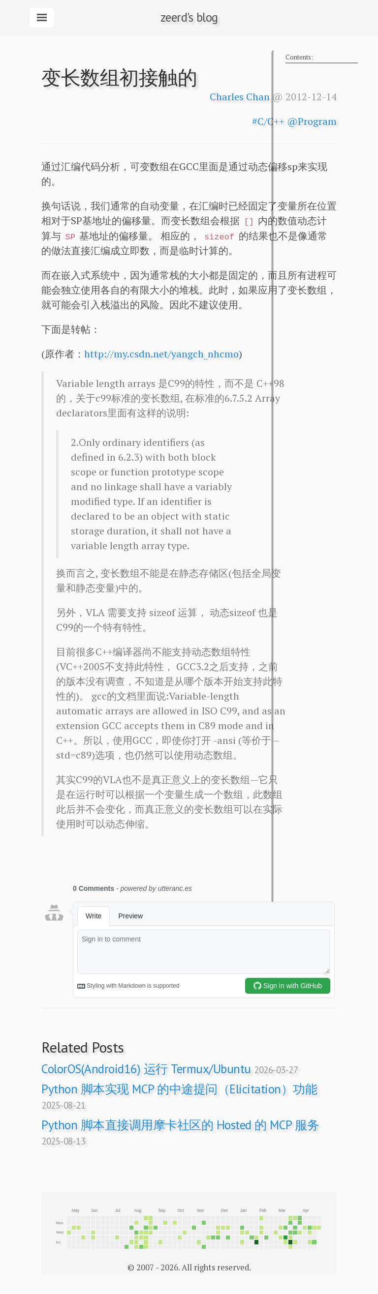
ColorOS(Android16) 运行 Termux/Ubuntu (169, 1069)
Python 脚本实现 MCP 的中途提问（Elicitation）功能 (179, 1096)
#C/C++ (268, 121)
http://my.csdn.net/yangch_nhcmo (161, 353)
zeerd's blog (189, 17)
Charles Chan (240, 96)
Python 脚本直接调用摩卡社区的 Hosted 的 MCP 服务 (180, 1132)
